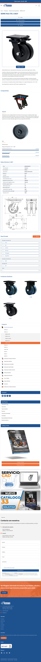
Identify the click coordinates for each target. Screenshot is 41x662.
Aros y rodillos (5, 378)
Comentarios (4, 561)
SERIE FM (5, 356)
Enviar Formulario (20, 570)
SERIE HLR (6, 329)
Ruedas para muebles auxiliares (8, 370)
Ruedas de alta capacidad (14, 10)
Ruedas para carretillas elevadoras (9, 387)
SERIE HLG (6, 332)
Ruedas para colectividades (7, 367)
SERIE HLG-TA (22, 10)
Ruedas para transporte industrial (9, 358)
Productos (6, 10)
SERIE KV (5, 351)
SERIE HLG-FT (7, 340)
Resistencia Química (5, 420)
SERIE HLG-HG (7, 334)
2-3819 (10, 318)
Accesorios (5, 384)
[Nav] (1, 5)
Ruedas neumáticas (6, 373)
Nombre (3, 542)
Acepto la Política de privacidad (9, 567)
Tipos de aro (4, 406)
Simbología (4, 415)
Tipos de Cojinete (5, 409)
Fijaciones (3, 411)
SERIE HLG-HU (7, 336)
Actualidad (2, 625)
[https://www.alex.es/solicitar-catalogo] (20, 500)
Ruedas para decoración (7, 375)
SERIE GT (5, 353)
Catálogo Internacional (20, 465)
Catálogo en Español (20, 462)
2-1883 (10, 297)
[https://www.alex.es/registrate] (20, 479)
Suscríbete (4, 592)
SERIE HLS (6, 347)
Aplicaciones (3, 621)
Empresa (3, 547)
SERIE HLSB (6, 349)
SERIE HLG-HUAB (8, 338)
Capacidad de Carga (5, 404)
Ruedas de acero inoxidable (8, 364)
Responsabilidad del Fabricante (7, 418)
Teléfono (3, 552)
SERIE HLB (6, 345)
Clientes (2, 623)
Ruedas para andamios (7, 361)
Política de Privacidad (15, 575)
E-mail (3, 557)
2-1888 (30, 297)
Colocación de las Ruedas (6, 413)
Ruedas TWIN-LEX (6, 381)
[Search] (36, 5)
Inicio (2, 10)
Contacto (2, 627)
